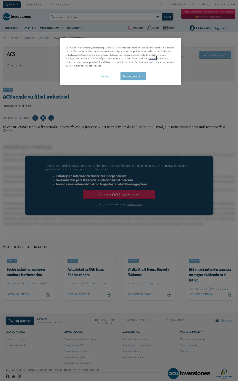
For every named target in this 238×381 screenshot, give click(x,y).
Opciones (105, 76)
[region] (120, 61)
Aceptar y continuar (133, 76)
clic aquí (152, 58)
